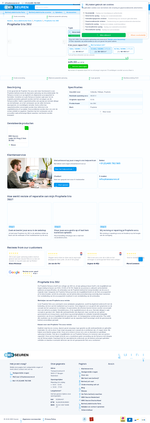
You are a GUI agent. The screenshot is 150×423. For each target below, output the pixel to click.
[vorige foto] (9, 42)
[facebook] (125, 355)
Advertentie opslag (103, 16)
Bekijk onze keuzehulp (116, 39)
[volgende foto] (64, 42)
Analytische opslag (105, 24)
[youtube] (143, 355)
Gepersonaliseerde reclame (113, 21)
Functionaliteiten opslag (106, 27)
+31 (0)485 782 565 (109, 163)
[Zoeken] (71, 7)
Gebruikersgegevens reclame (111, 19)
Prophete (38, 21)
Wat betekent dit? (96, 45)
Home (9, 21)
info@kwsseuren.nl (109, 179)
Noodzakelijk (104, 13)
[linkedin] (119, 355)
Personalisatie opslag (102, 30)
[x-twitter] (137, 355)
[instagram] (131, 355)
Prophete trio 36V (51, 21)
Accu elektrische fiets (23, 21)
